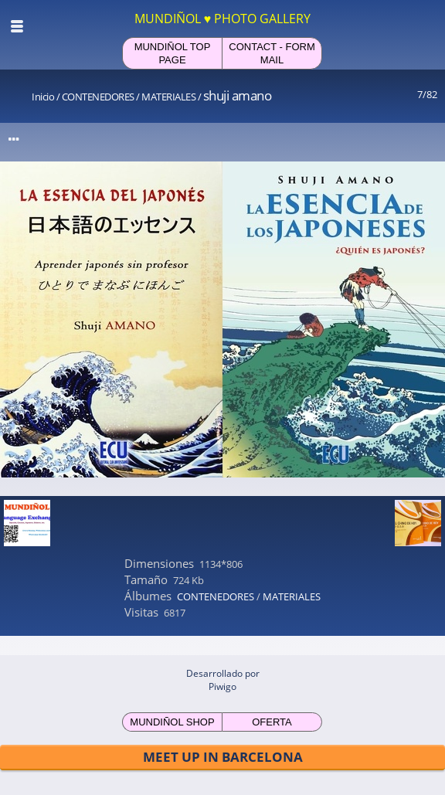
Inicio (43, 97)
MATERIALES (168, 97)
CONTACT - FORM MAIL (271, 53)
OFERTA (272, 722)
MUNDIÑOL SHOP (172, 722)
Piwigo (222, 686)
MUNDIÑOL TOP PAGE (172, 53)
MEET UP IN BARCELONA (223, 757)
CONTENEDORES (98, 97)
